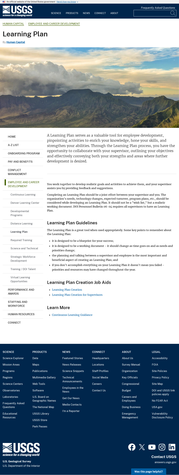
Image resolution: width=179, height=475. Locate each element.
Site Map (157, 383)
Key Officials (130, 377)
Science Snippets (73, 371)
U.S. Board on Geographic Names (44, 398)
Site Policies (159, 371)
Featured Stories (72, 358)
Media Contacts (72, 404)
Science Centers (13, 383)
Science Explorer (13, 358)
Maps (35, 364)
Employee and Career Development (54, 23)
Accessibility (160, 358)
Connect (100, 13)
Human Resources (21, 314)
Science (56, 13)
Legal (156, 352)
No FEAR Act (160, 400)
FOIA (155, 364)
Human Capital (13, 23)
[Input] (155, 13)
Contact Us (99, 390)
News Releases (71, 364)
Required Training (21, 240)
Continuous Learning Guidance (72, 315)
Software (38, 390)
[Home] (17, 15)
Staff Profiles (100, 371)
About (114, 13)
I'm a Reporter (71, 411)
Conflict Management (17, 172)
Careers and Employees (129, 398)
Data (35, 358)
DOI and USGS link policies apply (163, 392)
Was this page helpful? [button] (148, 471)
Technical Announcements (72, 379)
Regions (8, 377)
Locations (98, 364)
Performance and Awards (21, 291)
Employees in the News (72, 389)
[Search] (173, 13)
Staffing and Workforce (17, 303)
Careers (97, 383)
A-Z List (13, 145)
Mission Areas (11, 364)
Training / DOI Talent (23, 269)
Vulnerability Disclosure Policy (162, 415)
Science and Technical (24, 248)
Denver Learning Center (25, 202)
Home (12, 136)
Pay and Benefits (20, 161)
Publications (40, 371)
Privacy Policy (160, 377)
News (86, 13)
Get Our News (70, 398)
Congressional (130, 383)
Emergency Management (130, 415)
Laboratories (10, 396)
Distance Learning (22, 223)
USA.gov (157, 407)
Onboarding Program (24, 153)
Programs (8, 371)
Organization (130, 371)
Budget (126, 390)
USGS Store (39, 420)
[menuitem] (56, 11)
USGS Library (40, 413)
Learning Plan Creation (67, 289)
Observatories (11, 390)
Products (72, 13)
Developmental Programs (20, 213)
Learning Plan (19, 231)
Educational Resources (10, 415)
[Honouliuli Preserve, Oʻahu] (89, 87)
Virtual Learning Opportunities (20, 279)
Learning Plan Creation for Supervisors (77, 294)
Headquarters (100, 358)
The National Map (43, 407)
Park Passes (39, 426)
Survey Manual (131, 364)
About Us (127, 358)
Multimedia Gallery (44, 377)
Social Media (100, 377)
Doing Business (131, 407)
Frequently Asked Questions (158, 7)
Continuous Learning (23, 194)
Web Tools (38, 383)
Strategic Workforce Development (23, 258)
